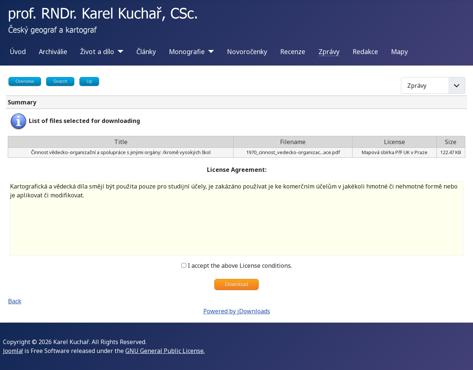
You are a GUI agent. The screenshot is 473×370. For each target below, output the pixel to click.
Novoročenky (247, 51)
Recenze (292, 51)
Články (146, 51)
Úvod (18, 51)
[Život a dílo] (118, 51)
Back (14, 301)
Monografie (187, 51)
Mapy (399, 51)
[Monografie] (209, 51)
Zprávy (329, 51)
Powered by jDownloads (236, 311)
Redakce (365, 51)
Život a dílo (97, 51)
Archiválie (53, 51)
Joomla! (13, 351)
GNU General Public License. (165, 351)
